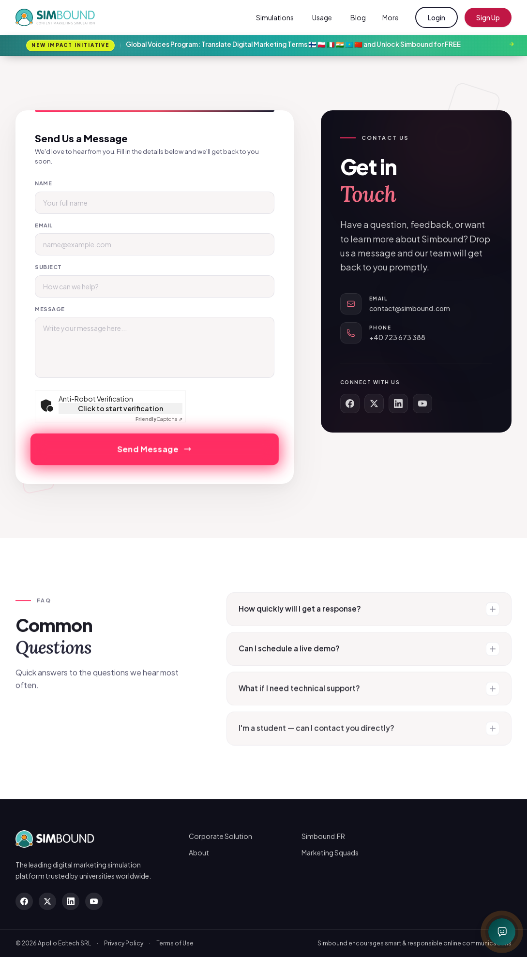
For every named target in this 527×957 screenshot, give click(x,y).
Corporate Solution (220, 836)
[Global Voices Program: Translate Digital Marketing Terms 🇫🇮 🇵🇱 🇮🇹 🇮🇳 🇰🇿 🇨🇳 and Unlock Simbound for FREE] (263, 45)
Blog (358, 17)
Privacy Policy (123, 943)
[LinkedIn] (398, 403)
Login (436, 17)
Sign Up (488, 17)
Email (44, 225)
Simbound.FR (323, 836)
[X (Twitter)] (374, 403)
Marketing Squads (330, 852)
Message (50, 309)
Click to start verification (120, 408)
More (390, 17)
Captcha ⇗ (159, 419)
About (199, 852)
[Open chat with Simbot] (501, 931)
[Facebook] (350, 403)
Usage (322, 17)
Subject (48, 267)
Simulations (275, 17)
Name (43, 183)
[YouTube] (422, 403)
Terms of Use (175, 943)
